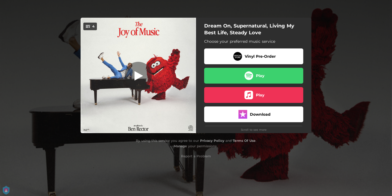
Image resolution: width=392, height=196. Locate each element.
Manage (180, 146)
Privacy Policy (212, 141)
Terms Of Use (244, 141)
